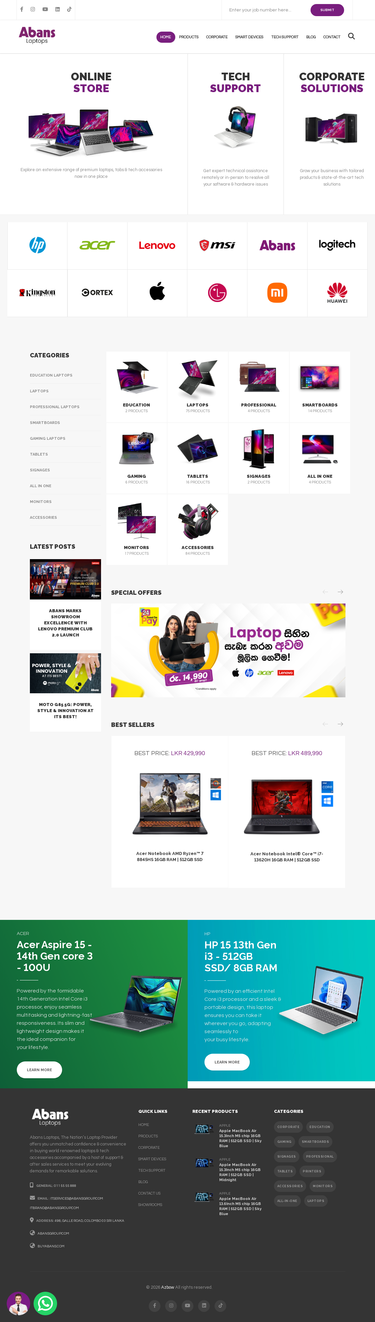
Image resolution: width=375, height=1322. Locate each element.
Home (173, 37)
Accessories (43, 517)
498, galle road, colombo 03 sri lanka (89, 1220)
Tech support (288, 37)
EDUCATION (320, 1127)
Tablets (39, 454)
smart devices (152, 1159)
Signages (40, 470)
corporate (149, 1148)
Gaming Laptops (47, 438)
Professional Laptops (55, 407)
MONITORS (323, 1186)
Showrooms (150, 1205)
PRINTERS (312, 1171)
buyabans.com (51, 1246)
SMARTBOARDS (315, 1141)
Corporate (222, 37)
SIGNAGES (286, 1156)
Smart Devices (254, 37)
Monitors (41, 502)
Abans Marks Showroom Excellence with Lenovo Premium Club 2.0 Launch (65, 622)
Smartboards (45, 423)
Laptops (39, 391)
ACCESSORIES (290, 1186)
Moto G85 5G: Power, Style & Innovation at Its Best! (65, 710)
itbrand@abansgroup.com (54, 1208)
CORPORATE (288, 1127)
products (195, 37)
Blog (313, 37)
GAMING (284, 1141)
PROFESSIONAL (320, 1156)
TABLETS (285, 1171)
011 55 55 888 (65, 1186)
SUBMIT (327, 10)
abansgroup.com (53, 1233)
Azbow (167, 1287)
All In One (40, 486)
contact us (149, 1193)
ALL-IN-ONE (287, 1201)
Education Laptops (51, 375)
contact (333, 37)
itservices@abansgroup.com (76, 1198)
